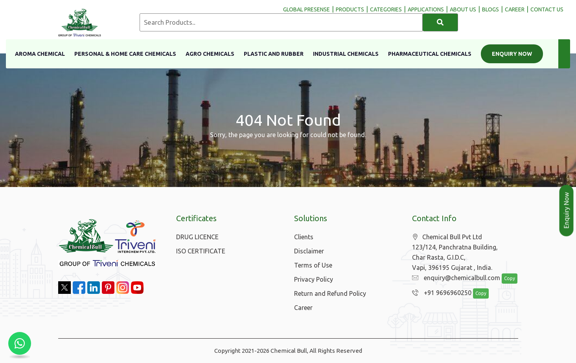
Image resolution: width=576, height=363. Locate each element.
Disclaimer (309, 251)
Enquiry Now (512, 54)
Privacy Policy (313, 279)
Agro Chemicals (210, 54)
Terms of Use (313, 265)
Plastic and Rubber (274, 54)
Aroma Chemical (40, 54)
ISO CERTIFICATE (200, 251)
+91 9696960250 (439, 293)
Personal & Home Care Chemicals (125, 54)
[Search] (440, 22)
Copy (505, 278)
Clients (303, 236)
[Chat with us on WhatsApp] (19, 343)
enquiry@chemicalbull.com (454, 278)
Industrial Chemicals (346, 54)
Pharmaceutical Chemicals (429, 54)
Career (303, 307)
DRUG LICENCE (197, 236)
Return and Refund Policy (330, 293)
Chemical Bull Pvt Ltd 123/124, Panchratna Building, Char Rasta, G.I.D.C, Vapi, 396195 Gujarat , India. (455, 252)
